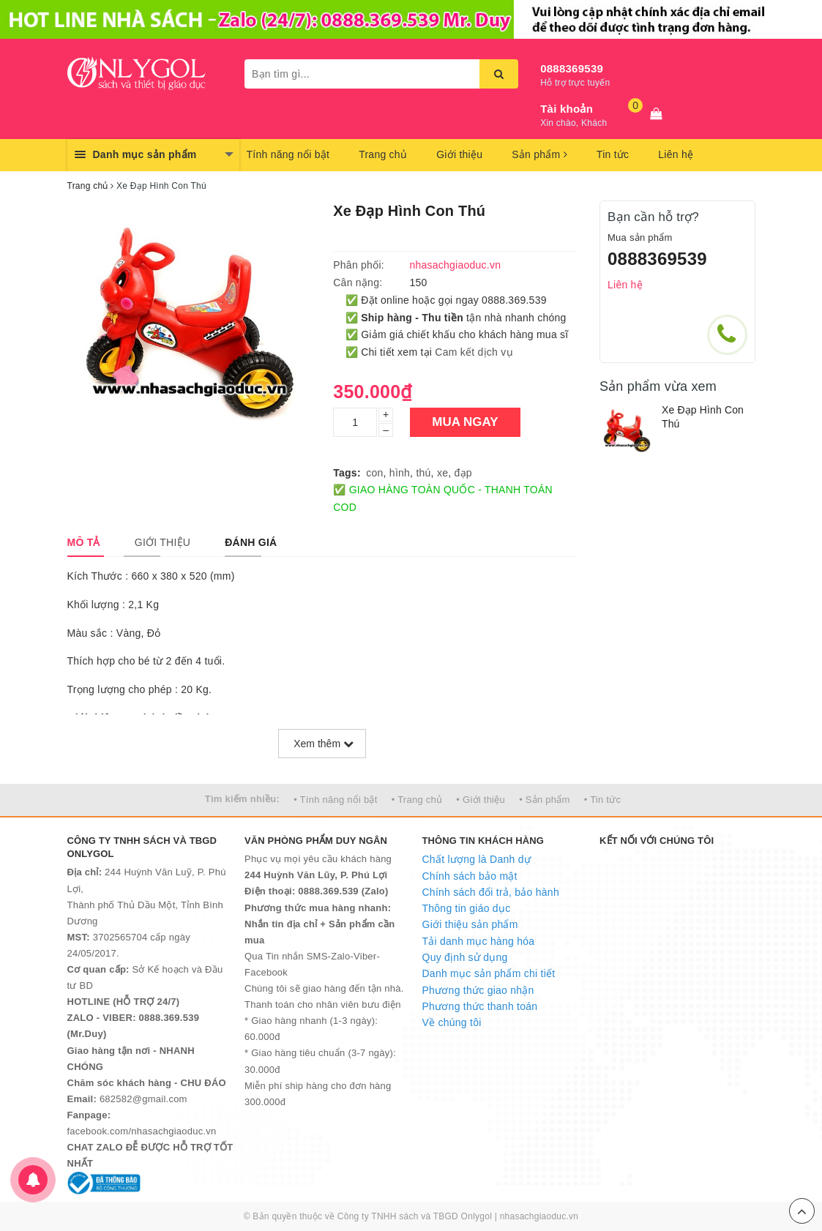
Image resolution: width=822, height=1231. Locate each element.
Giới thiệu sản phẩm (470, 924)
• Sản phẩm (544, 799)
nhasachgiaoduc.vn (539, 1216)
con (374, 473)
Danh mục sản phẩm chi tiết (489, 973)
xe (442, 473)
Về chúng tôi (452, 1022)
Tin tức (613, 154)
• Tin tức (602, 799)
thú (423, 473)
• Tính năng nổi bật (335, 799)
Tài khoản (566, 108)
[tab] (83, 542)
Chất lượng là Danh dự (476, 859)
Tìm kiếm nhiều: (242, 798)
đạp (462, 473)
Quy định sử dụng (465, 957)
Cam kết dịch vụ (473, 352)
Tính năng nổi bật (288, 154)
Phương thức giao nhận (478, 990)
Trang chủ (383, 154)
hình (399, 473)
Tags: (347, 473)
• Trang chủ (417, 799)
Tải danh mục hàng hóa (478, 941)
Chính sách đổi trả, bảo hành (490, 892)
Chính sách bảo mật (470, 876)
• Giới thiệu (480, 799)
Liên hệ (675, 154)
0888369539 (571, 68)
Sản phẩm (539, 154)
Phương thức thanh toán (480, 1006)
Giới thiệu (459, 154)
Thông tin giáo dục (466, 908)
